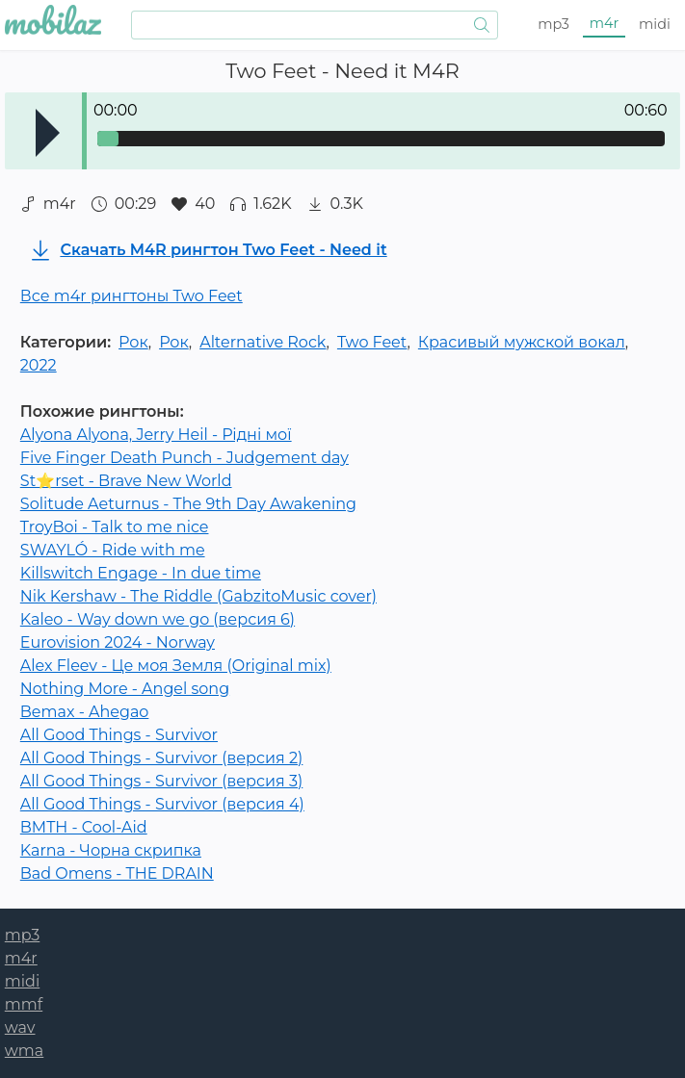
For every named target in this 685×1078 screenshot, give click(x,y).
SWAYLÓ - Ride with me (112, 550)
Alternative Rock (262, 342)
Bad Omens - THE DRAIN (117, 873)
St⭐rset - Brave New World (126, 481)
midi (655, 24)
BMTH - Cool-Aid (83, 827)
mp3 (553, 24)
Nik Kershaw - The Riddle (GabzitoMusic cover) (198, 596)
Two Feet (372, 342)
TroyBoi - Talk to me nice (114, 527)
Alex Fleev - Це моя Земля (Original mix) (175, 665)
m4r (604, 23)
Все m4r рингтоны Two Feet (131, 296)
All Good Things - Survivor (119, 735)
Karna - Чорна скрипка (110, 850)
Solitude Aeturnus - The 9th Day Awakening (188, 504)
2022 (38, 365)
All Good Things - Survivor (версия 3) (161, 781)
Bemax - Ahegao (84, 712)
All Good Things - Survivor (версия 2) (161, 758)
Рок (133, 342)
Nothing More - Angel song (124, 689)
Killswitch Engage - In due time (140, 573)
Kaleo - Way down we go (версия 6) (157, 619)
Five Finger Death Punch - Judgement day (184, 458)
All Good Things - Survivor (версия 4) (162, 804)
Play (48, 133)
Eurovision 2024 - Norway (117, 642)
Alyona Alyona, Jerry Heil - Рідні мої (156, 434)
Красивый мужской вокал (521, 342)
